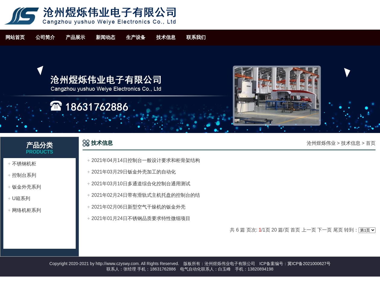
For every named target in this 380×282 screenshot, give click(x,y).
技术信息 (166, 37)
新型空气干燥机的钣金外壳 (156, 206)
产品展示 (75, 37)
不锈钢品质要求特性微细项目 (159, 218)
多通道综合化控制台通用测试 (159, 183)
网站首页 (15, 37)
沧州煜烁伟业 (321, 143)
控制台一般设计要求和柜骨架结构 (164, 160)
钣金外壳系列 (26, 187)
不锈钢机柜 (24, 163)
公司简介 (45, 37)
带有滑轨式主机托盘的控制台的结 (164, 195)
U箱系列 (21, 198)
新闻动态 (105, 37)
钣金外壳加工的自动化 (152, 171)
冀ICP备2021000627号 (309, 263)
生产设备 (135, 37)
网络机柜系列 (26, 210)
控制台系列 (24, 175)
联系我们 (196, 37)
